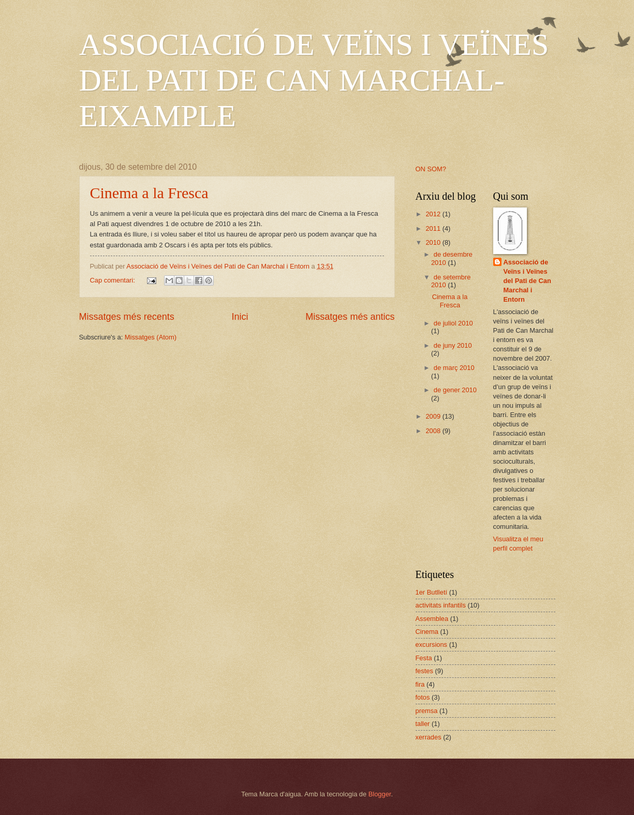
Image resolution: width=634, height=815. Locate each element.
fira (420, 684)
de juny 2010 (453, 345)
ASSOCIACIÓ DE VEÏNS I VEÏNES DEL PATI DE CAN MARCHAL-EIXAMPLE (314, 80)
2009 (433, 416)
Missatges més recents (126, 317)
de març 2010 (454, 368)
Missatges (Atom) (150, 337)
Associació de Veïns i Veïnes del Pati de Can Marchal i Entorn (527, 280)
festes (424, 671)
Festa (424, 658)
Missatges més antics (349, 317)
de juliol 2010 (453, 323)
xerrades (428, 737)
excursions (432, 644)
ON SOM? (431, 169)
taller (423, 724)
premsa (427, 711)
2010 (433, 242)
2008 (433, 431)
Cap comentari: (113, 280)
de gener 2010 (455, 390)
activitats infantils (441, 605)
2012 (433, 214)
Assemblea (432, 619)
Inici (239, 317)
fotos (423, 697)
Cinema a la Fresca (149, 192)
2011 (433, 228)
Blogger (379, 794)
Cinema (427, 631)
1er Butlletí (432, 592)
